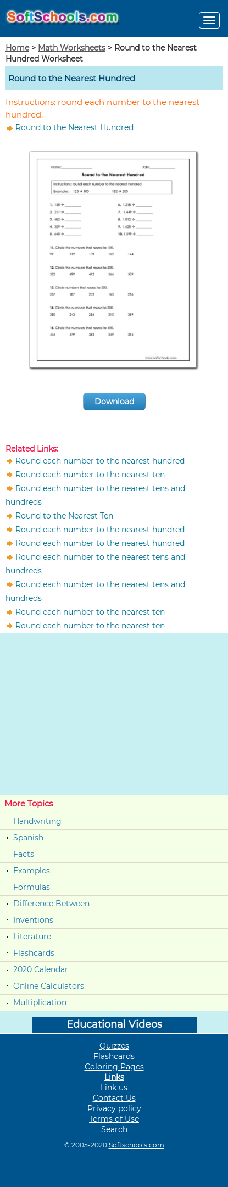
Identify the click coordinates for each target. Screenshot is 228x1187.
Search (114, 1129)
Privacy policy (114, 1108)
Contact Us (114, 1098)
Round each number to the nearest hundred (100, 461)
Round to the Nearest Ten (64, 516)
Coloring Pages (114, 1067)
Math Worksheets (71, 48)
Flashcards (33, 953)
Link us (114, 1088)
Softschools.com (136, 1145)
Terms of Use (114, 1119)
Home (17, 48)
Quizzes (114, 1046)
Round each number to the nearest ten (90, 475)
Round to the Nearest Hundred (74, 127)
